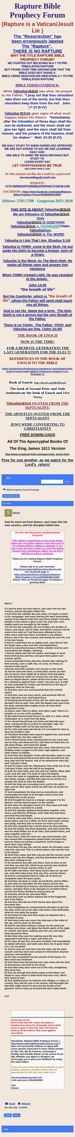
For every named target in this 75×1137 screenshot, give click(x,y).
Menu (7, 478)
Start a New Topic (11, 496)
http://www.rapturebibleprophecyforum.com (37, 569)
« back (5, 1129)
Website (26, 1103)
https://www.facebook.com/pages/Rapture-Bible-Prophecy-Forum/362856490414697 (37, 575)
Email (12, 1103)
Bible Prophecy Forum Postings (20, 490)
